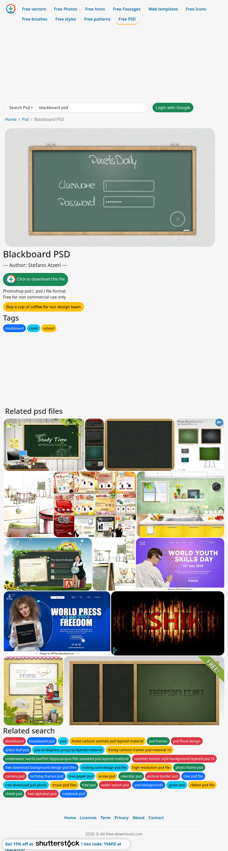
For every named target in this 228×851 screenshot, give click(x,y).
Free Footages (126, 9)
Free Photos (65, 9)
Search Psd (19, 107)
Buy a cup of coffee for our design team (43, 307)
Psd (25, 119)
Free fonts (95, 9)
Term (106, 817)
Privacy (122, 817)
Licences (88, 817)
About (138, 817)
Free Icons (196, 9)
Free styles (65, 19)
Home (11, 119)
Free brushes (34, 19)
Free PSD (127, 19)
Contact (156, 817)
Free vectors (34, 9)
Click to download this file (35, 279)
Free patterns (97, 19)
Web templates (163, 9)
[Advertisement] (114, 64)
